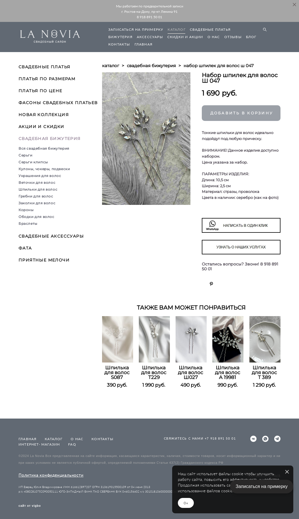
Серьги (25, 155)
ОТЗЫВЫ (233, 37)
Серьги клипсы (33, 162)
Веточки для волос (37, 182)
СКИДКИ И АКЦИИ (185, 37)
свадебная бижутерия (151, 65)
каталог (110, 65)
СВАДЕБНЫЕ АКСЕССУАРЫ (51, 236)
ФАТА (25, 248)
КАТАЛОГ (176, 29)
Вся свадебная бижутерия (44, 148)
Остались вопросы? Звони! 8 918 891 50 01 (240, 266)
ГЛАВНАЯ (143, 44)
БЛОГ (251, 37)
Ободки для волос (36, 217)
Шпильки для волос (38, 189)
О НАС (214, 37)
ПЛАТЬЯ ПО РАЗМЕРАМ (47, 78)
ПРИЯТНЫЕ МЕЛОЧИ (44, 260)
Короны (26, 210)
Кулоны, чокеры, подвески (44, 169)
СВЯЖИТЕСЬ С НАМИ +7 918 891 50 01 (200, 438)
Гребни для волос (36, 196)
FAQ (72, 444)
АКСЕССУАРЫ (150, 37)
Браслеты (28, 223)
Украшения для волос (40, 176)
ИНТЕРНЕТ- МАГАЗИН (39, 444)
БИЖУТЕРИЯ (120, 37)
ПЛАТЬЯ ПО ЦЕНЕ (40, 90)
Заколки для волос (37, 203)
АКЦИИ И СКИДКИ (41, 126)
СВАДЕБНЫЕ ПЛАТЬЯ (210, 29)
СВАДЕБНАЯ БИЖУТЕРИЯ (50, 138)
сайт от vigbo (30, 505)
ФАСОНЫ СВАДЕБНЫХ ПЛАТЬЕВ (58, 102)
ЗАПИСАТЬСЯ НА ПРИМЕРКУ (135, 29)
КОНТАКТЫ (119, 44)
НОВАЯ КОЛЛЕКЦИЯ (44, 114)
